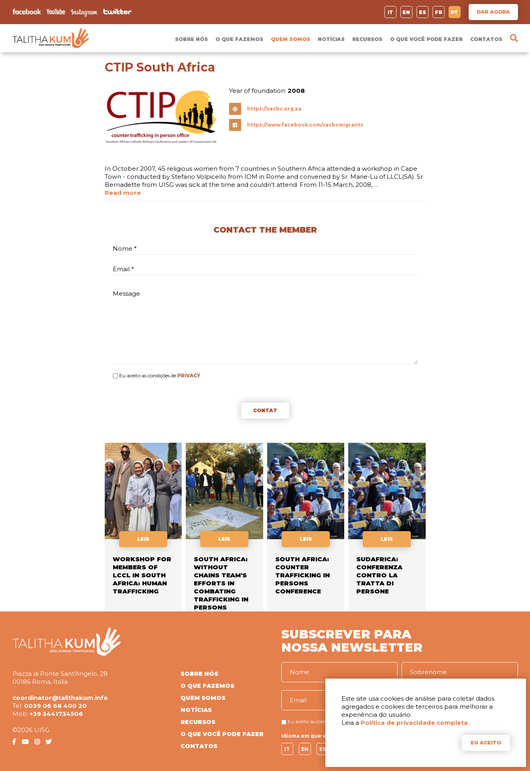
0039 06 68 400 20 (55, 706)
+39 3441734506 (56, 714)
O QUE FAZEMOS (239, 39)
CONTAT (265, 410)
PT (454, 12)
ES (422, 12)
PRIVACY (188, 375)
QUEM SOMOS (290, 39)
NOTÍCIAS (331, 39)
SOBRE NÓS (191, 39)
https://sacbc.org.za (274, 109)
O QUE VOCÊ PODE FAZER (426, 39)
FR (438, 12)
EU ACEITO (486, 743)
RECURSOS (367, 39)
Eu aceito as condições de (147, 375)
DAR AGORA (493, 12)
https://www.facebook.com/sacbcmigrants (305, 125)
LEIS (143, 539)
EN (406, 12)
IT (390, 12)
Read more (123, 192)
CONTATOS (486, 39)
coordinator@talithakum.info (60, 697)
